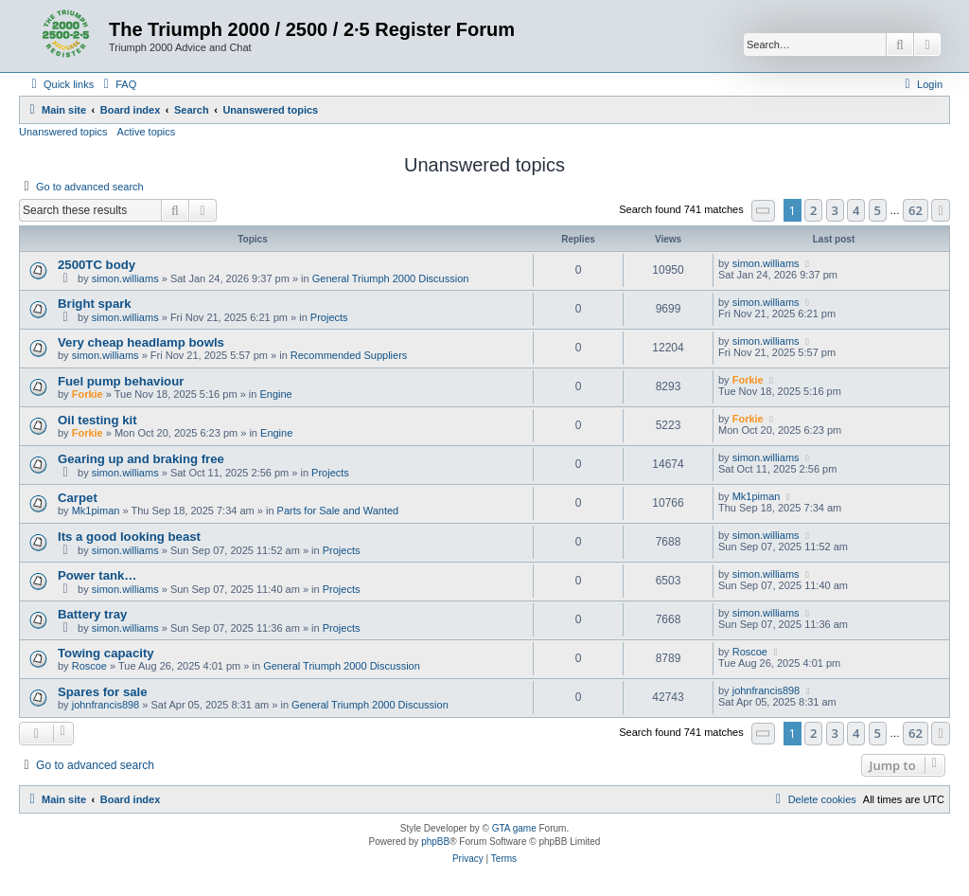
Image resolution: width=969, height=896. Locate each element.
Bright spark (95, 303)
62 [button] (915, 210)
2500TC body (96, 265)
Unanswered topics (63, 131)
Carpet (77, 498)
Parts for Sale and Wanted (338, 510)
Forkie (87, 394)
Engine (275, 394)
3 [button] (835, 210)
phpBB (435, 841)
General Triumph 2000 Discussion (390, 278)
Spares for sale (103, 692)
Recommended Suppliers (349, 355)
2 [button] (813, 210)
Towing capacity (106, 653)
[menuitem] (117, 84)
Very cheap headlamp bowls (141, 342)
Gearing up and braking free (141, 459)
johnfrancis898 (106, 704)
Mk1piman (96, 510)
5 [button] (877, 210)
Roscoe (89, 666)
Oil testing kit (97, 420)
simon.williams (125, 278)
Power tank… (97, 575)
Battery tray (92, 614)
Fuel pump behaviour (121, 381)
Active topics (146, 131)
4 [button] (856, 210)
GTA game (514, 828)
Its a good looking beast (129, 536)
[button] (763, 211)
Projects (329, 317)
